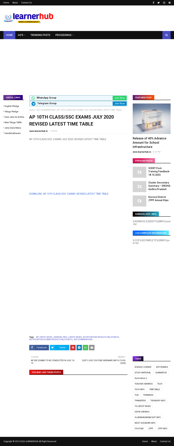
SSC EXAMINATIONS (46, 110)
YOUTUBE (139, 428)
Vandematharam (13, 133)
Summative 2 (141, 378)
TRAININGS (148, 395)
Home (6, 3)
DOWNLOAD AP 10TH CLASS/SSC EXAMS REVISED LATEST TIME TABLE (69, 193)
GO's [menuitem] (20, 35)
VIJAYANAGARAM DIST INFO (148, 417)
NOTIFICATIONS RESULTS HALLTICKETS (101, 337)
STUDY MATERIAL (143, 372)
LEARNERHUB (31, 441)
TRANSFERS (140, 400)
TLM (136, 395)
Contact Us (26, 3)
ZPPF (150, 428)
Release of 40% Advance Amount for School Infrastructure (149, 143)
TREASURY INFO (158, 400)
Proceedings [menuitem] (63, 35)
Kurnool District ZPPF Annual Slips (158, 199)
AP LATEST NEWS (44, 337)
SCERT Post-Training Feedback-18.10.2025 (159, 171)
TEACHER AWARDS (144, 384)
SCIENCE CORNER (143, 367)
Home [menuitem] (9, 35)
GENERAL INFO (60, 337)
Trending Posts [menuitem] (40, 35)
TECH (159, 384)
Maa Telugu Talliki (13, 122)
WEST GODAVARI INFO (145, 423)
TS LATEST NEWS (143, 406)
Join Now (119, 97)
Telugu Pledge (11, 111)
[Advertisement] (87, 64)
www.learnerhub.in (38, 131)
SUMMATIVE (161, 372)
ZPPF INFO (162, 428)
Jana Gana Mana (13, 128)
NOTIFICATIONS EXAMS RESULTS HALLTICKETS (50, 339)
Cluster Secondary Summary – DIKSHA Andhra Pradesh (159, 186)
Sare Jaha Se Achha (14, 117)
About (15, 3)
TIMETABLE (154, 389)
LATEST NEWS (75, 337)
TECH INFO (140, 389)
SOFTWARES (162, 367)
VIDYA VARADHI (142, 412)
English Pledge (12, 106)
